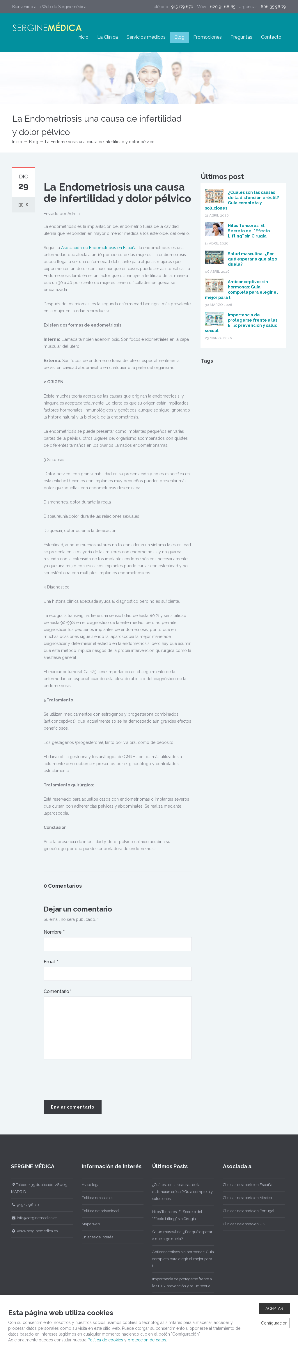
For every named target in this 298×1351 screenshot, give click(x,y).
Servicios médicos (146, 37)
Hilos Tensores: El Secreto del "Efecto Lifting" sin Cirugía (249, 230)
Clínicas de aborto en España (243, 1184)
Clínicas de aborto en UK (240, 1224)
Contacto (271, 37)
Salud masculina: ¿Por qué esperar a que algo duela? (252, 259)
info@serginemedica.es (30, 1218)
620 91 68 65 (222, 6)
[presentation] (88, 1080)
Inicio (82, 37)
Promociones (207, 37)
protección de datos (147, 1340)
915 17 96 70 (21, 1205)
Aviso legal (87, 1184)
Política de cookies (93, 1198)
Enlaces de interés (93, 1237)
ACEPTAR (274, 1308)
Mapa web (87, 1224)
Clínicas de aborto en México (243, 1198)
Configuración (274, 1323)
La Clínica (107, 37)
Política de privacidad (96, 1211)
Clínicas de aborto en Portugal (244, 1211)
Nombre (54, 932)
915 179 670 (182, 6)
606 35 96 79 (273, 6)
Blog (179, 37)
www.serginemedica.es (30, 1231)
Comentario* (57, 991)
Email (51, 962)
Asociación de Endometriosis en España (99, 247)
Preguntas (241, 37)
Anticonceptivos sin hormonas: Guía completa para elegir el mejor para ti (179, 1259)
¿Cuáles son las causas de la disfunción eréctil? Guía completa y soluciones (178, 1191)
